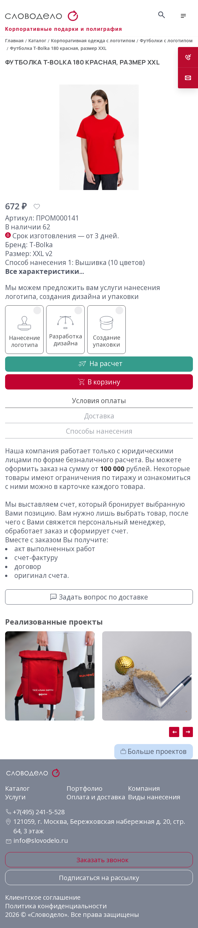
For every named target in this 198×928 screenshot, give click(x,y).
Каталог (17, 788)
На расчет (99, 363)
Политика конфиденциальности (56, 906)
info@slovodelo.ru (40, 840)
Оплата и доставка (96, 797)
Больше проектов (154, 751)
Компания (144, 788)
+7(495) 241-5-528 (35, 812)
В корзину (99, 381)
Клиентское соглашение (43, 897)
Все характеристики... (44, 271)
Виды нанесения (154, 797)
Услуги (15, 797)
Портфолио (85, 788)
